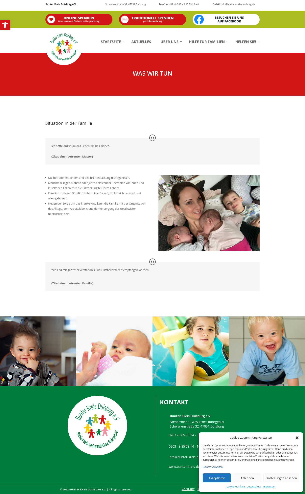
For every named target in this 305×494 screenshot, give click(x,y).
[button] (5, 25)
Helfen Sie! (245, 41)
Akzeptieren (217, 478)
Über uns (169, 41)
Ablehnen (247, 478)
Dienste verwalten (213, 467)
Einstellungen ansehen (281, 478)
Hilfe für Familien (207, 41)
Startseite (111, 41)
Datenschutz (254, 486)
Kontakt (188, 489)
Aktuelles (141, 41)
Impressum (269, 486)
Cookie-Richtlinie (235, 486)
